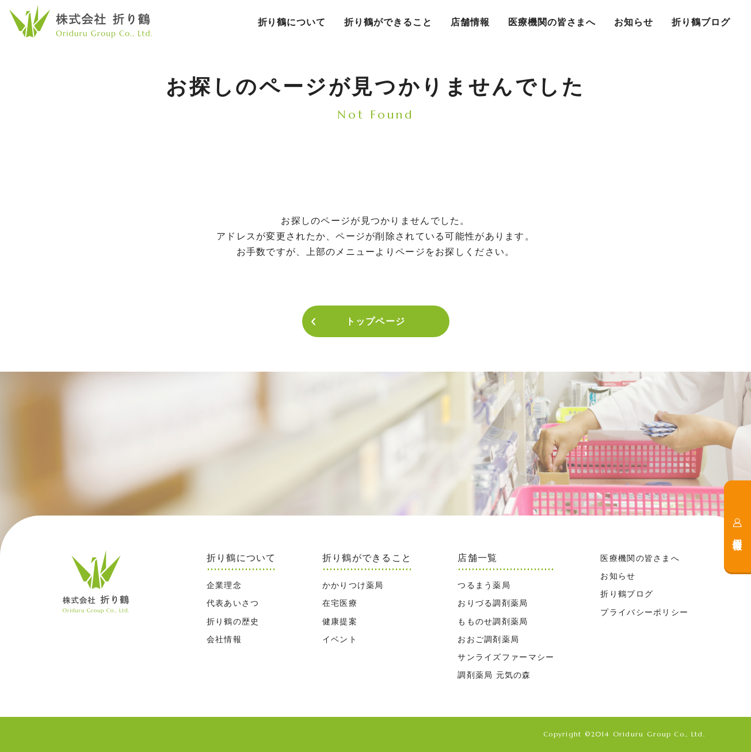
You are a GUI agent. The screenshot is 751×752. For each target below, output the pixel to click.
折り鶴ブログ (701, 22)
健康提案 (339, 621)
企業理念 (224, 585)
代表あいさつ (233, 603)
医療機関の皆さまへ (552, 22)
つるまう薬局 (484, 585)
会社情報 (224, 639)
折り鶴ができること (388, 22)
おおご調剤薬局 (488, 639)
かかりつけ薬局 (353, 585)
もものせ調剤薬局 (493, 621)
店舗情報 (470, 22)
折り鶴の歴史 (233, 621)
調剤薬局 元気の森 (494, 675)
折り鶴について (292, 22)
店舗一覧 (477, 558)
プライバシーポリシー (644, 612)
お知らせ (633, 22)
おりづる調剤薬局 (493, 603)
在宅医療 (339, 603)
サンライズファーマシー (506, 657)
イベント (339, 639)
